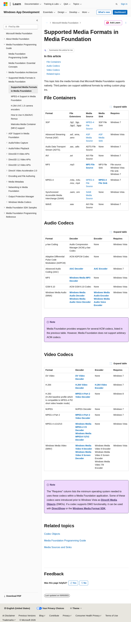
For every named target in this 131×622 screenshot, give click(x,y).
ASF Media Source (89, 137)
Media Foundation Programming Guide (65, 540)
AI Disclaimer (8, 615)
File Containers (54, 62)
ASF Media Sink (101, 137)
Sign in (124, 4)
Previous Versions (26, 615)
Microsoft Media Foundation (65, 23)
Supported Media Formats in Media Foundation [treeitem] (24, 89)
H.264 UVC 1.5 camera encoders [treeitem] (22, 107)
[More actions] (126, 22)
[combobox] (21, 26)
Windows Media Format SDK (89, 508)
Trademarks (8, 620)
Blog (41, 615)
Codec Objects (52, 534)
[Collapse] (37, 20)
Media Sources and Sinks (58, 547)
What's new (104, 12)
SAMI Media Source (89, 195)
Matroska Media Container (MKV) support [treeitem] (23, 126)
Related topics (53, 74)
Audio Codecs (53, 66)
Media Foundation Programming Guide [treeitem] (17, 56)
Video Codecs (53, 70)
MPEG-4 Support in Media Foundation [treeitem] (23, 98)
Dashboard (120, 12)
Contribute (54, 615)
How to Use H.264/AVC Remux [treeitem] (22, 117)
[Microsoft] (6, 4)
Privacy (66, 615)
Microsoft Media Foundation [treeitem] (19, 33)
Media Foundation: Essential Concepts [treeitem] (21, 65)
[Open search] (117, 4)
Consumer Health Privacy (88, 615)
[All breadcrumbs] (46, 22)
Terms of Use (111, 615)
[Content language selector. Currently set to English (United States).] (17, 608)
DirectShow (58, 508)
